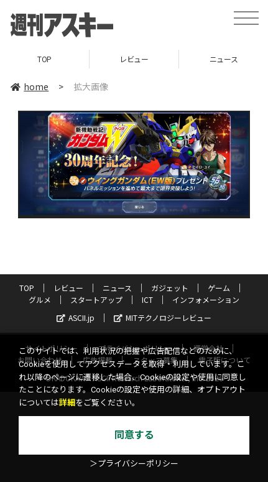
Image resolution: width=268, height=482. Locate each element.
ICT (147, 299)
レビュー (133, 58)
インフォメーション (205, 299)
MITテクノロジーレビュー (162, 317)
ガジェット (169, 287)
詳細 (67, 402)
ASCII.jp (76, 317)
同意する (134, 435)
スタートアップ (96, 299)
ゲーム (219, 287)
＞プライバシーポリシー (134, 463)
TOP (44, 58)
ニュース (117, 287)
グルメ (40, 299)
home (30, 86)
